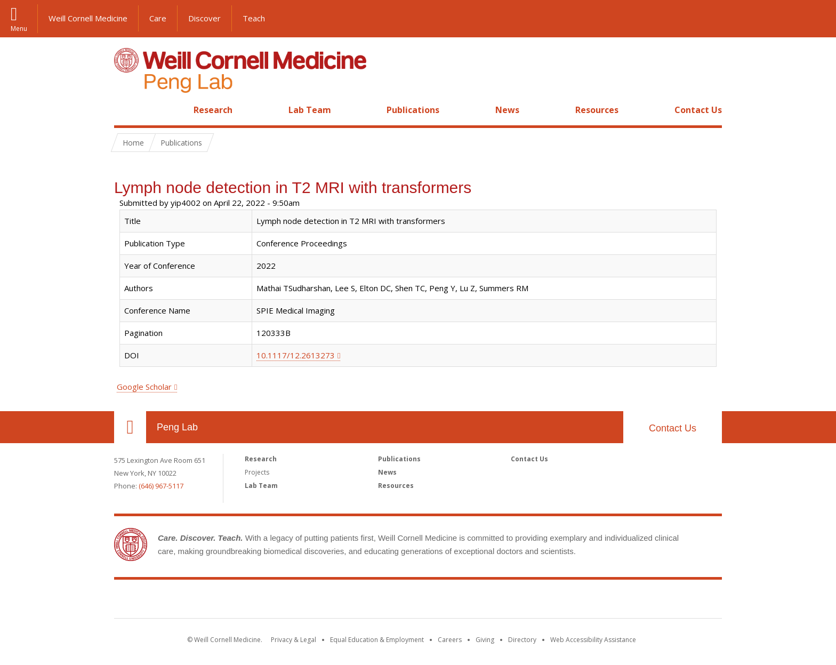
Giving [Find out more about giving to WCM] (485, 639)
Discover (204, 18)
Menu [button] (19, 27)
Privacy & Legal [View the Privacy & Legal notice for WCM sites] (293, 639)
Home (125, 109)
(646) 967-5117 (161, 486)
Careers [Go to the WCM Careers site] (450, 639)
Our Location (130, 427)
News (507, 110)
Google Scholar (144, 386)
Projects (257, 472)
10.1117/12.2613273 (295, 355)
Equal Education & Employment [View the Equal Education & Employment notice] (377, 639)
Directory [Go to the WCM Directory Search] (522, 639)
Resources (596, 110)
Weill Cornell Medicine (88, 18)
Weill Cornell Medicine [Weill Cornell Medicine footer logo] (418, 601)
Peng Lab (177, 427)
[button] (817, 18)
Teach (254, 18)
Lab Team (309, 110)
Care (157, 18)
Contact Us (698, 110)
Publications (413, 110)
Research (213, 110)
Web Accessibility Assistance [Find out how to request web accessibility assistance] (593, 639)
